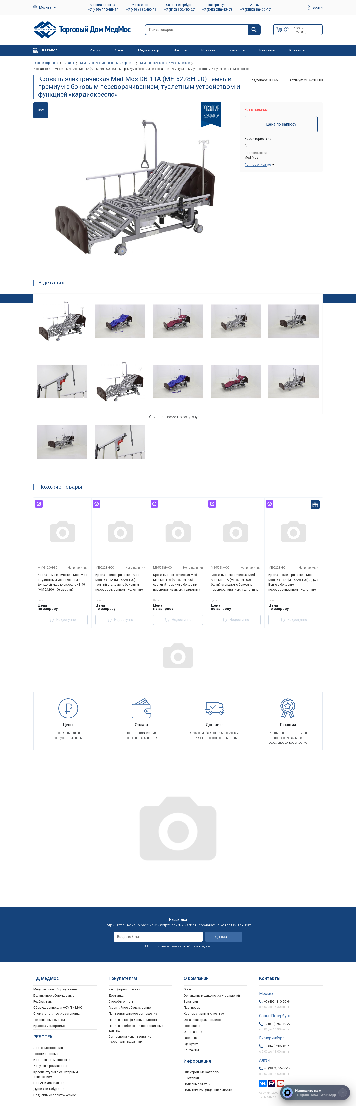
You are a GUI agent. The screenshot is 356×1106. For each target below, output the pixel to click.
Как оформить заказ (124, 989)
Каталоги (237, 50)
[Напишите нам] (315, 1092)
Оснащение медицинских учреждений (212, 995)
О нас (119, 50)
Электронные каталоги (201, 1072)
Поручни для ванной (48, 1083)
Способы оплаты (121, 1001)
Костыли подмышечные (51, 1060)
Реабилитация (43, 1001)
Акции (95, 50)
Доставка (116, 995)
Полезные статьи (197, 1084)
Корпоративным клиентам (204, 1013)
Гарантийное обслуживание (130, 1007)
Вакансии (191, 1001)
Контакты (297, 50)
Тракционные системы (50, 1020)
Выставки (267, 50)
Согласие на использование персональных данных (130, 1039)
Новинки (208, 50)
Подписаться (224, 937)
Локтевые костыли (48, 1048)
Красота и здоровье (49, 1026)
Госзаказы (192, 1026)
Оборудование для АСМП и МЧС (57, 1007)
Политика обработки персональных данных (136, 1028)
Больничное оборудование (53, 995)
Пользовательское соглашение (133, 1013)
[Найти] (254, 30)
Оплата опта (193, 1032)
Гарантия (191, 1038)
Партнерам (192, 1007)
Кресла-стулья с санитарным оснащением (55, 1074)
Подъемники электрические (54, 1095)
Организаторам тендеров (203, 1020)
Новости (180, 50)
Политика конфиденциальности (133, 1020)
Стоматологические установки (57, 1013)
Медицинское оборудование (55, 989)
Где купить (192, 1044)
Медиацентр (148, 50)
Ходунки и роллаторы (50, 1066)
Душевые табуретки (48, 1089)
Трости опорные (45, 1053)
